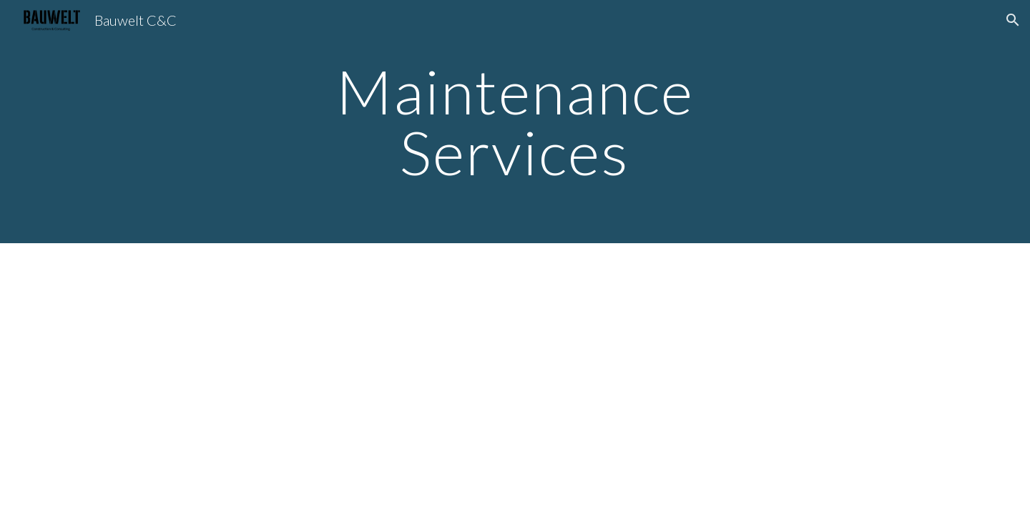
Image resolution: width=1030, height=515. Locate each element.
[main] (515, 122)
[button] (1013, 20)
